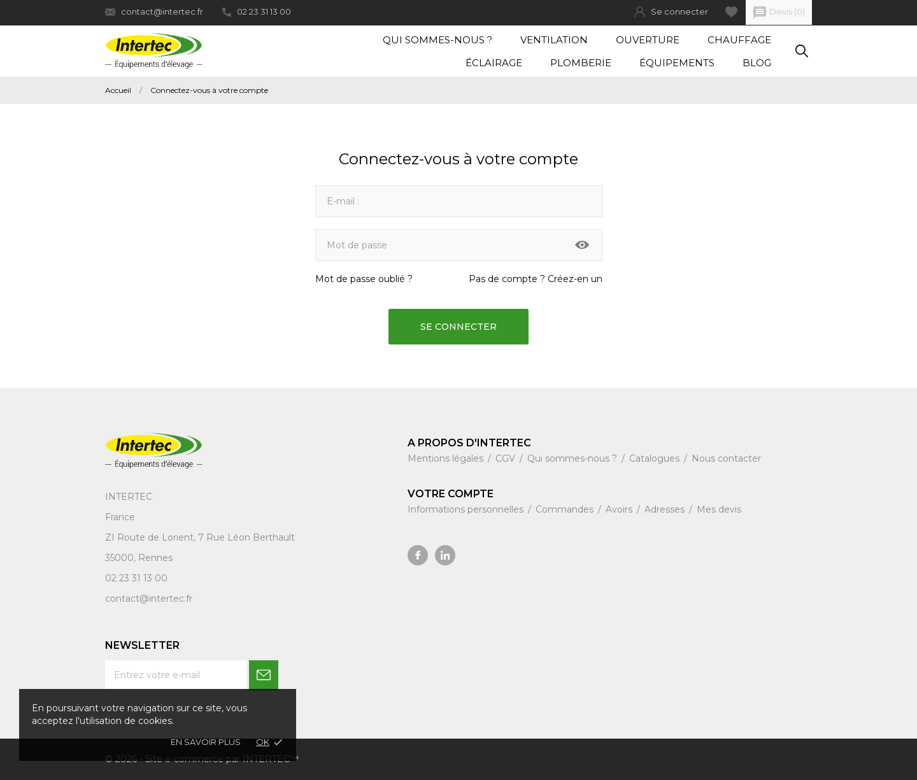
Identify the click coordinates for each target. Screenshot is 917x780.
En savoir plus (206, 742)
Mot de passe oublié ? (364, 279)
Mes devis (719, 509)
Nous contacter (726, 458)
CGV (506, 458)
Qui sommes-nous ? (437, 40)
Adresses (665, 509)
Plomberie (580, 63)
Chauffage (739, 40)
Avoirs (620, 509)
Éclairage (494, 63)
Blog (757, 63)
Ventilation (554, 40)
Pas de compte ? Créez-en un (535, 279)
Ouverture (647, 40)
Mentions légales (447, 458)
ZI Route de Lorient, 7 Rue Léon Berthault (200, 537)
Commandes (566, 509)
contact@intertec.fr (154, 11)
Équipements (676, 63)
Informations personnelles (467, 509)
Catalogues (655, 458)
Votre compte (451, 494)
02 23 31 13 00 (256, 11)
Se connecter (458, 326)
